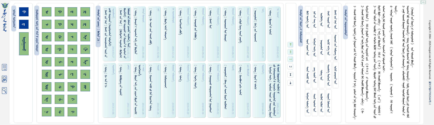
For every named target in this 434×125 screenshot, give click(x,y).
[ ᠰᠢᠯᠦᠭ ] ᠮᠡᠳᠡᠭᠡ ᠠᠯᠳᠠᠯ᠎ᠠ (195, 77)
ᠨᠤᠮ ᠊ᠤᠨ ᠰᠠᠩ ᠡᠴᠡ (314, 19)
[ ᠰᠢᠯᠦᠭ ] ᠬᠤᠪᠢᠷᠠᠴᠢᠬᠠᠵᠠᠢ (165, 76)
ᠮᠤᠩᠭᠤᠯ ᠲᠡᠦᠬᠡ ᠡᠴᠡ (314, 47)
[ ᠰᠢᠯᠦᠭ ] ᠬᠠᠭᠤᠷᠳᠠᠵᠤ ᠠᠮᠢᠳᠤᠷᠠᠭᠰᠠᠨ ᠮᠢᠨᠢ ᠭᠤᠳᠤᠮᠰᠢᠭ (210, 88)
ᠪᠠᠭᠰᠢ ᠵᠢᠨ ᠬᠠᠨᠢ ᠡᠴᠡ (335, 19)
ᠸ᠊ (72, 74)
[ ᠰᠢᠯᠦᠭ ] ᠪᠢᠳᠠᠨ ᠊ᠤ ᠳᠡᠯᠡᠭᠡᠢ (255, 77)
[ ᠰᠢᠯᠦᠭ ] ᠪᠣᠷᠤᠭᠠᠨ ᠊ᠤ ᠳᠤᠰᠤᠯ (270, 21)
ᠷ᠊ (72, 62)
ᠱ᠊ (59, 99)
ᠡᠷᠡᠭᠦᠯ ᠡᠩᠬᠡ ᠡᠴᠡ (328, 47)
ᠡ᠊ (46, 24)
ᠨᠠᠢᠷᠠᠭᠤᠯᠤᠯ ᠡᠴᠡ (321, 47)
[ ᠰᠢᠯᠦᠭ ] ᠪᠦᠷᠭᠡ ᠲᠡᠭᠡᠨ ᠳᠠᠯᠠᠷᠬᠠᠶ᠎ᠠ (165, 24)
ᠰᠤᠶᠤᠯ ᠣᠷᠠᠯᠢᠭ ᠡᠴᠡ (314, 103)
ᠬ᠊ (59, 36)
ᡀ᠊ (85, 62)
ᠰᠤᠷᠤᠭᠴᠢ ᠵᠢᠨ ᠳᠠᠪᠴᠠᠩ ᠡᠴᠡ (335, 47)
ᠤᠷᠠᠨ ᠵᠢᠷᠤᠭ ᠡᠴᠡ (307, 47)
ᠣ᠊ (46, 49)
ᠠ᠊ (46, 12)
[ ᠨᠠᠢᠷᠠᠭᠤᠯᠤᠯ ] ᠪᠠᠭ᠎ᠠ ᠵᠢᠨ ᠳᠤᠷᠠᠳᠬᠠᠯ (255, 25)
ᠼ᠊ (85, 12)
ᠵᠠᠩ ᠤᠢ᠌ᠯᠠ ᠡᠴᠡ (314, 75)
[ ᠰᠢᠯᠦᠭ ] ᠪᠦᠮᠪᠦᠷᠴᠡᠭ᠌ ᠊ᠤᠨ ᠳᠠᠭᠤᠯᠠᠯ (120, 80)
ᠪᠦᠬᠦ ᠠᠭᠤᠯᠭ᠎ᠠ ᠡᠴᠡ (307, 19)
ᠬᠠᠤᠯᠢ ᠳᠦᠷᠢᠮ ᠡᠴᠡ (328, 19)
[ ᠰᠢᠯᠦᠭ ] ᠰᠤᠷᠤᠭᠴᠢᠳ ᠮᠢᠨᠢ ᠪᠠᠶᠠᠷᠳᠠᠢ (225, 24)
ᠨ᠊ (46, 112)
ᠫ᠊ (59, 24)
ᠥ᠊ (46, 74)
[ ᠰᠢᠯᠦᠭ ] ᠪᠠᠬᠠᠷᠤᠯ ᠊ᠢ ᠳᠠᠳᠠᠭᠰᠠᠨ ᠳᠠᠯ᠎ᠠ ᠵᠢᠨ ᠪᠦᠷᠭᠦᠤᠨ (135, 31)
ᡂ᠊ (85, 87)
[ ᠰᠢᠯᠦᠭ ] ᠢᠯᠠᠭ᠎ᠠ (180, 73)
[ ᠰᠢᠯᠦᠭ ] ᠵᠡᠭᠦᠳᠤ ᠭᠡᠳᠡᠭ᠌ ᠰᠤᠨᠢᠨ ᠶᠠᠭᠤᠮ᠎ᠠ (240, 25)
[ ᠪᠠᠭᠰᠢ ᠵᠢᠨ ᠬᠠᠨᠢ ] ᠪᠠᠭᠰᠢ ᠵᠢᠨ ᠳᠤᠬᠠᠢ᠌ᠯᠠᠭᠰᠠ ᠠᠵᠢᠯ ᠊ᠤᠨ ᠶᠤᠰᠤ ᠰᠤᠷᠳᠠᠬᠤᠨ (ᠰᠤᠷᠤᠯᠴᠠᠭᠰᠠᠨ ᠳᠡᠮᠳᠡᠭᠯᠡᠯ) (107, 32)
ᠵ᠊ (72, 37)
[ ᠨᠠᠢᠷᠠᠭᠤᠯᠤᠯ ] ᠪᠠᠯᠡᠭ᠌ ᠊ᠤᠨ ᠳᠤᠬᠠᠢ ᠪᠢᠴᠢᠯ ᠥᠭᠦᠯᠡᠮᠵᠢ (225, 87)
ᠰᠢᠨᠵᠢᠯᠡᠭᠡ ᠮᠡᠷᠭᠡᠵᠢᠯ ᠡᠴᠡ (328, 75)
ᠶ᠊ (72, 49)
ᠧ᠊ (46, 99)
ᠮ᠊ (59, 62)
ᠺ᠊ (72, 99)
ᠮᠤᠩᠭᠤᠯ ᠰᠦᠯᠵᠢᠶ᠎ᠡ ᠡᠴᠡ (307, 103)
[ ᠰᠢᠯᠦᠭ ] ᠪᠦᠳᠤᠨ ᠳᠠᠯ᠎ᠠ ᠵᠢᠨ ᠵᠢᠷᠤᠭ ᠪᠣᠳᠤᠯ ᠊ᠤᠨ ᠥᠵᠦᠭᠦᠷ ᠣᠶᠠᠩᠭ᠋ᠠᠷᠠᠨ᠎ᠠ (137, 89)
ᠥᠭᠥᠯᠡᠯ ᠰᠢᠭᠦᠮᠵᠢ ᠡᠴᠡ (321, 102)
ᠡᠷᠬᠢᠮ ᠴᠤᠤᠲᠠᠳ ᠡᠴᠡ (335, 75)
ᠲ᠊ (59, 111)
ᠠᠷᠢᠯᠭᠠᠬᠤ (24, 44)
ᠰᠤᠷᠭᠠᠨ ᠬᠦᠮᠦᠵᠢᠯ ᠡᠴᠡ (328, 102)
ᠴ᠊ (72, 24)
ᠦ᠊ (46, 86)
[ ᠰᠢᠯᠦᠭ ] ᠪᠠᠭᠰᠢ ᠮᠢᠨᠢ (210, 18)
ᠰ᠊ (59, 87)
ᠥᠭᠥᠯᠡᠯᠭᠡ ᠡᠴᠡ (321, 19)
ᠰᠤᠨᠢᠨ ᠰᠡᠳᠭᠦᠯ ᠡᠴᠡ (307, 75)
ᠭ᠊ (59, 49)
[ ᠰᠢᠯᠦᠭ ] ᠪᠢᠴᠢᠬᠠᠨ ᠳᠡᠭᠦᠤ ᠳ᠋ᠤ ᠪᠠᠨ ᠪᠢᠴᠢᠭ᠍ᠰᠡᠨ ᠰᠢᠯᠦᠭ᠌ (150, 88)
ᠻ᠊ (72, 112)
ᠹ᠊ (72, 87)
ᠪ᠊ (59, 12)
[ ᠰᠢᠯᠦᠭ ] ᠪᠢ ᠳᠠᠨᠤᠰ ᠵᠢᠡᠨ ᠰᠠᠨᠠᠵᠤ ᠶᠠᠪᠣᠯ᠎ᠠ (150, 26)
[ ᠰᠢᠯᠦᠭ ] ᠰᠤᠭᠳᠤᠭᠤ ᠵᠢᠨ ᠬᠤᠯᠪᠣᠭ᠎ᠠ (195, 24)
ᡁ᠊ (85, 74)
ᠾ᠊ (85, 37)
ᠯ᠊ (59, 74)
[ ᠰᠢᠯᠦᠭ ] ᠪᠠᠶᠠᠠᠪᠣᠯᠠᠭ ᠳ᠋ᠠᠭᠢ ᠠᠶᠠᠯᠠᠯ (240, 80)
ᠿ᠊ (85, 49)
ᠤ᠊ (46, 62)
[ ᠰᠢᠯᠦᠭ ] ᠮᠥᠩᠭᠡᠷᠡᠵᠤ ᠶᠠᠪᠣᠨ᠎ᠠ (180, 21)
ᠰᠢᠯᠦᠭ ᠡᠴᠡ (321, 75)
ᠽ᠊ (85, 24)
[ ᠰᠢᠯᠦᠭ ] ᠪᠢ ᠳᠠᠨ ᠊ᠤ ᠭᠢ (105, 76)
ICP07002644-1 (430, 93)
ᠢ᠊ (46, 37)
